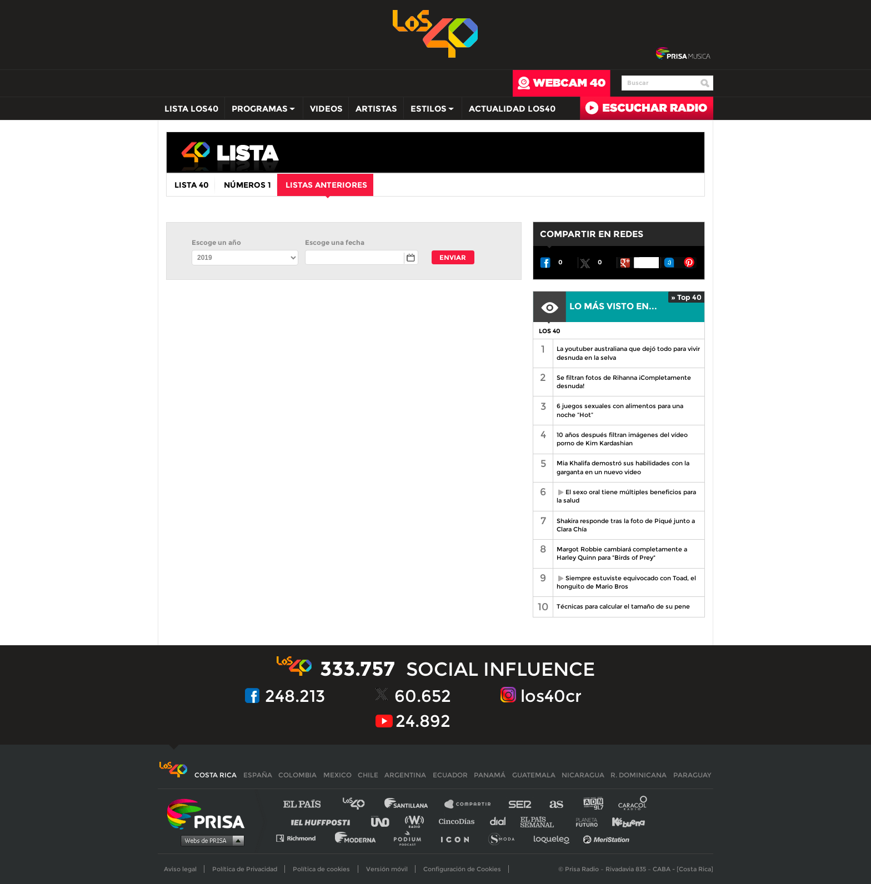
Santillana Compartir (472, 804)
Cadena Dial (501, 821)
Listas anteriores (326, 188)
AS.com (555, 804)
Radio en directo (646, 108)
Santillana (414, 804)
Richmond (301, 838)
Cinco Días (459, 821)
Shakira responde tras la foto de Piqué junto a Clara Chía (626, 525)
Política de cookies (321, 869)
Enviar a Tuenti (669, 262)
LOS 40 (549, 331)
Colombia (297, 775)
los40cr (551, 696)
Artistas (376, 108)
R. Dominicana (638, 775)
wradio (417, 821)
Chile (368, 775)
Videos (326, 108)
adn (592, 804)
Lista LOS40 (191, 108)
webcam (561, 83)
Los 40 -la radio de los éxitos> (436, 32)
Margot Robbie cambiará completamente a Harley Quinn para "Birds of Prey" (622, 553)
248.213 (295, 696)
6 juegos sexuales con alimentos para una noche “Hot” (620, 410)
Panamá (489, 775)
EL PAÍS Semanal (542, 821)
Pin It (689, 262)
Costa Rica (215, 775)
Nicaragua (583, 775)
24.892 (423, 721)
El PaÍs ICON (459, 838)
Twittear (584, 262)
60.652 (422, 696)
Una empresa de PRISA (210, 813)
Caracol (633, 804)
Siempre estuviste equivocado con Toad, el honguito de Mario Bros (624, 582)
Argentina (405, 775)
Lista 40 (191, 185)
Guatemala (533, 775)
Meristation (608, 838)
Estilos (429, 111)
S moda (505, 838)
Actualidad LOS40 (512, 108)
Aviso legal (180, 869)
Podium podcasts (411, 838)
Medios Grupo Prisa (209, 840)
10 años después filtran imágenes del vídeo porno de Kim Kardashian (622, 439)
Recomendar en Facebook (545, 262)
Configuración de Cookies (462, 869)
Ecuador (450, 775)
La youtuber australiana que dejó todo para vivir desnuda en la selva (628, 353)
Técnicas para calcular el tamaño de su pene (623, 606)
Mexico (337, 775)
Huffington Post (323, 821)
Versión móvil (387, 869)
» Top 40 (686, 297)
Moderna (356, 838)
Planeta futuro (583, 821)
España (257, 775)
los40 (388, 155)
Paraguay (692, 775)
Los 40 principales (362, 804)
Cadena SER (520, 804)
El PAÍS (308, 804)
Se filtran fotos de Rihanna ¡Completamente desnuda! (624, 382)
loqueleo (554, 838)
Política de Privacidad (244, 869)
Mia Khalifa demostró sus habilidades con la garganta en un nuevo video (623, 467)
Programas (260, 111)
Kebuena (623, 821)
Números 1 (247, 185)
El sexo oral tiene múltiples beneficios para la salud (624, 496)
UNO (385, 821)
